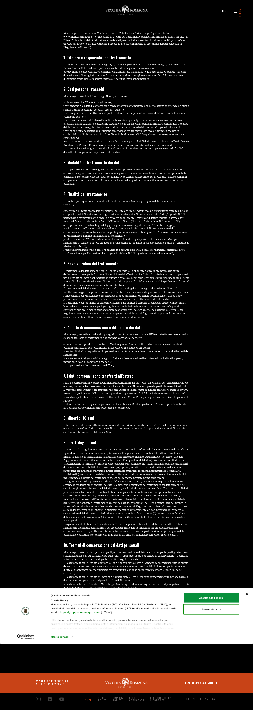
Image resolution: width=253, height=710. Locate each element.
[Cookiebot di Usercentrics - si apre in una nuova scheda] (25, 702)
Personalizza (211, 675)
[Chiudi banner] (247, 659)
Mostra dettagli (60, 702)
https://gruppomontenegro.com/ (80, 678)
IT (224, 11)
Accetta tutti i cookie (211, 663)
